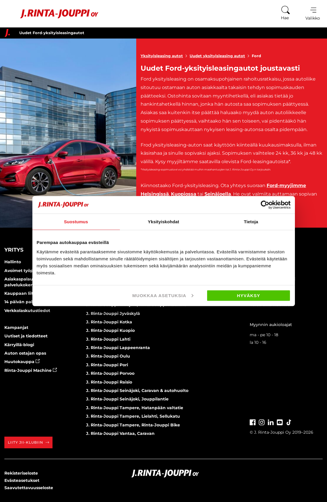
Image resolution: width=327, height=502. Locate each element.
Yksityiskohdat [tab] (163, 221)
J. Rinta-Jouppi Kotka (109, 322)
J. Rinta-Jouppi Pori (107, 364)
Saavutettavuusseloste (28, 487)
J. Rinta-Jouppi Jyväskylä (113, 313)
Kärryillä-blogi (19, 344)
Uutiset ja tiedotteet (26, 336)
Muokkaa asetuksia (162, 295)
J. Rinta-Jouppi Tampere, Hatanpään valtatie (134, 407)
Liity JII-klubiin (28, 442)
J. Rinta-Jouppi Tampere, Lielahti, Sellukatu (133, 416)
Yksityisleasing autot (165, 55)
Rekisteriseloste (21, 473)
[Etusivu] (52, 13)
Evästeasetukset (21, 480)
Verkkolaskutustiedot (27, 310)
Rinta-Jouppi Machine (30, 370)
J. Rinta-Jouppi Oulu (108, 356)
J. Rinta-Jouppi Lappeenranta (118, 347)
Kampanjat (16, 327)
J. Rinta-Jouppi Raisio (109, 382)
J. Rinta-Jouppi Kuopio (110, 330)
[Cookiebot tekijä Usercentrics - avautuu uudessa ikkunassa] (265, 205)
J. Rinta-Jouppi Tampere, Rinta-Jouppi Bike (133, 425)
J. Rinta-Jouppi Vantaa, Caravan (120, 433)
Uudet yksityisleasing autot (221, 55)
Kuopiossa (183, 194)
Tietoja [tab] (251, 221)
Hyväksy (248, 295)
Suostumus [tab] (76, 221)
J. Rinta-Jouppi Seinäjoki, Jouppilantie (127, 399)
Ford (256, 55)
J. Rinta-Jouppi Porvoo (110, 373)
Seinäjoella (217, 194)
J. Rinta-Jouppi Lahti (108, 339)
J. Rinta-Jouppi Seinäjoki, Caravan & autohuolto (137, 390)
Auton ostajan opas (25, 353)
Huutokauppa (22, 361)
